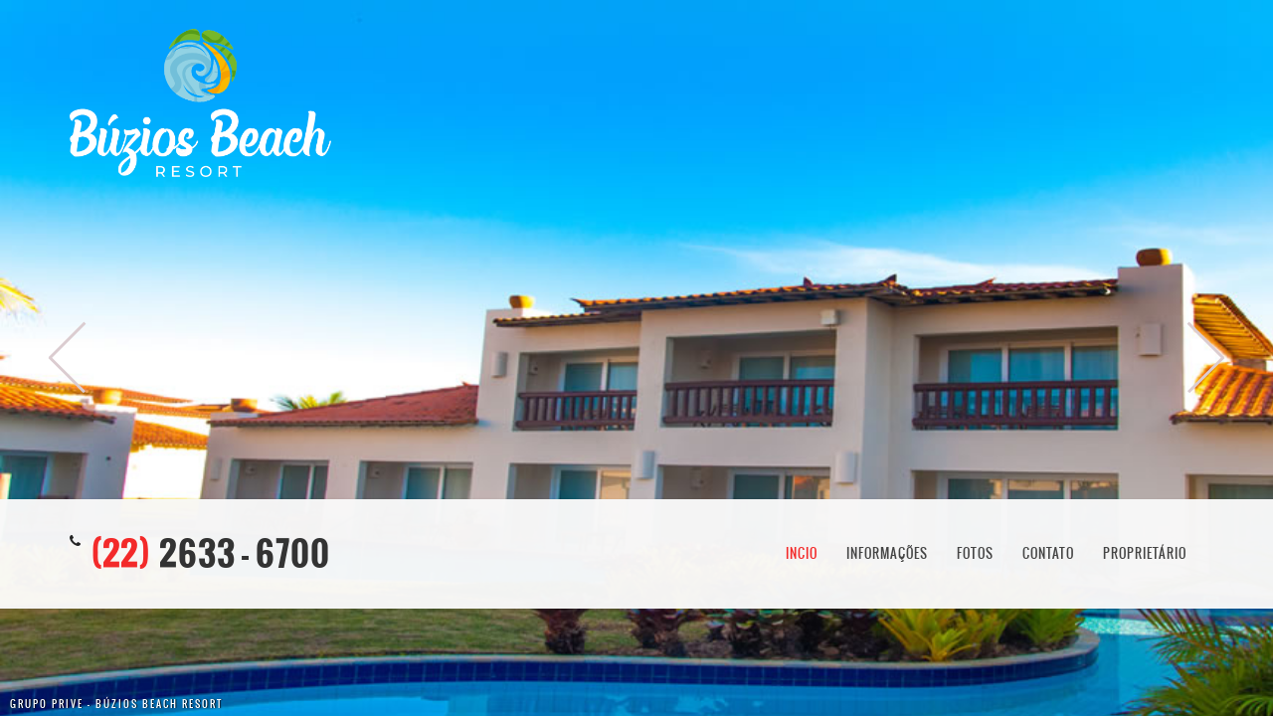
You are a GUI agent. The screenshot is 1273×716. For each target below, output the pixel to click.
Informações (887, 553)
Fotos (975, 553)
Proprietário (1144, 553)
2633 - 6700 (210, 553)
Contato (1048, 553)
